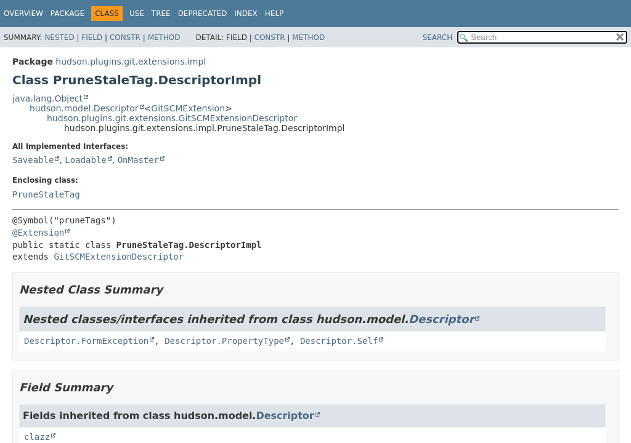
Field (91, 37)
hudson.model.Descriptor (84, 108)
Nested (59, 37)
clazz (37, 437)
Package (67, 13)
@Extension (38, 232)
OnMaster (138, 160)
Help (274, 13)
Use (136, 13)
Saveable (33, 160)
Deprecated (202, 13)
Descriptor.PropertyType (224, 341)
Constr (125, 37)
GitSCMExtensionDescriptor (119, 256)
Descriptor (441, 319)
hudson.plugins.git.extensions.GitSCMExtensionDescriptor (172, 118)
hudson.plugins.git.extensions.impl (130, 61)
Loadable (85, 160)
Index (246, 13)
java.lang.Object (47, 98)
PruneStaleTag (46, 194)
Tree (161, 13)
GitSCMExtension (188, 108)
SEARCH (438, 37)
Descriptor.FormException (86, 341)
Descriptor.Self (339, 341)
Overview (23, 13)
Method (164, 37)
